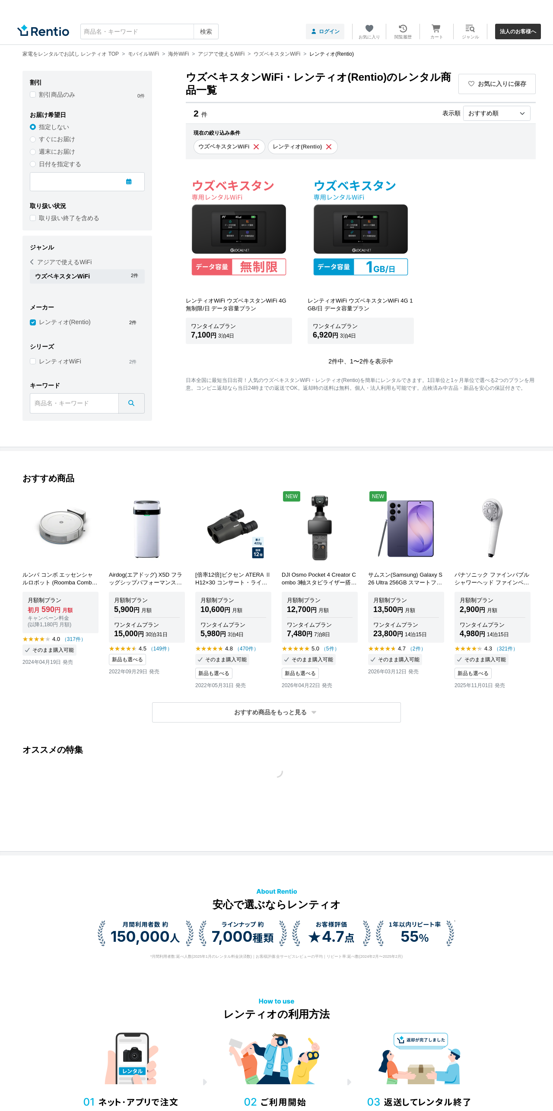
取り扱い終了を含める (69, 218)
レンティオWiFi (60, 361)
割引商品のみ (57, 94)
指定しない (54, 126)
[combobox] (149, 31)
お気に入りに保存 (497, 83)
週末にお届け (57, 151)
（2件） (416, 649)
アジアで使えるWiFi (61, 262)
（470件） (247, 649)
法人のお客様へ (518, 31)
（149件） (160, 649)
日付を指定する (60, 164)
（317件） (74, 639)
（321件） (506, 649)
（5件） (330, 649)
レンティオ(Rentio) (65, 322)
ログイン (325, 31)
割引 (36, 82)
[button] (276, 712)
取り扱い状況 (48, 205)
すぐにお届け (57, 139)
